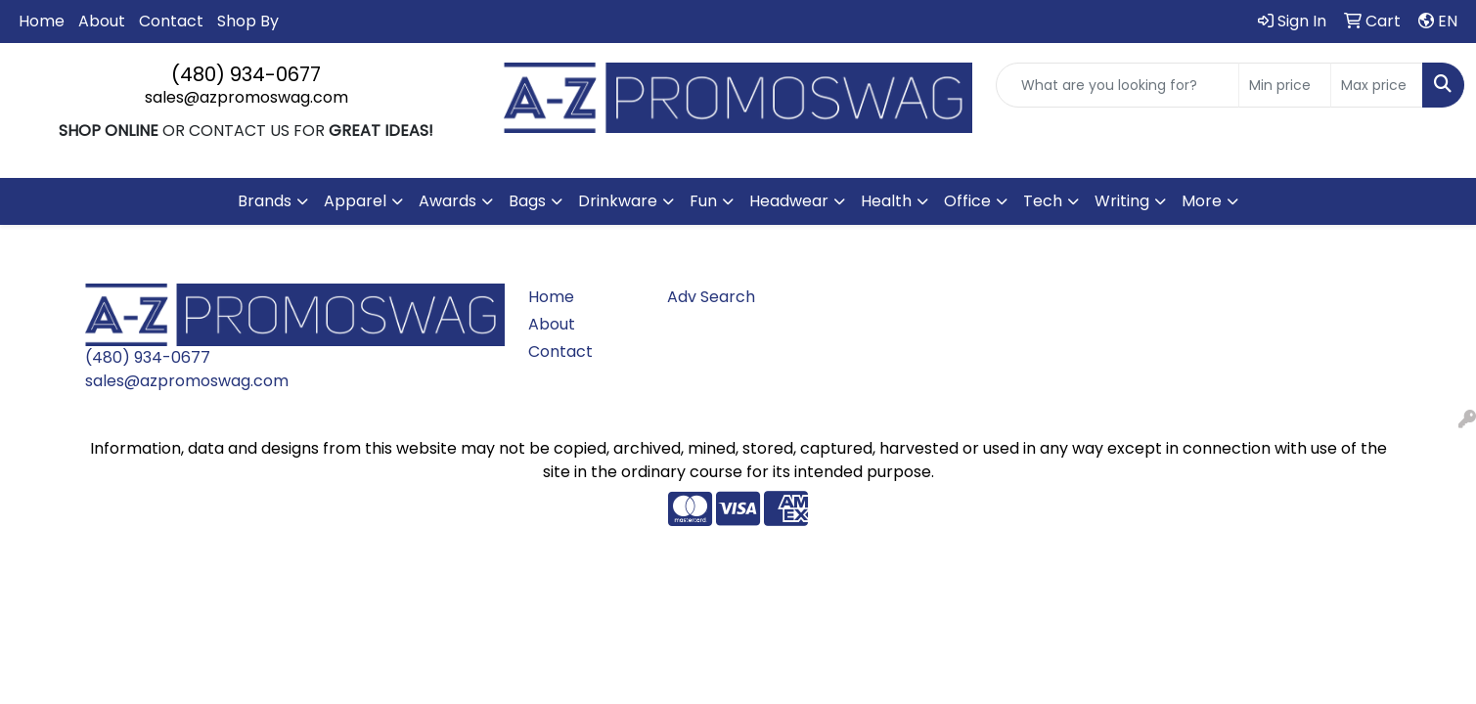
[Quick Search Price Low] (1284, 85)
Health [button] (886, 201)
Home (42, 21)
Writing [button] (1122, 201)
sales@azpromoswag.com (246, 97)
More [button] (1202, 201)
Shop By (248, 21)
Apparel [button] (355, 201)
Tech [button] (1042, 201)
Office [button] (967, 201)
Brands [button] (264, 201)
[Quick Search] (1117, 85)
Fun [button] (703, 201)
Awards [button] (447, 201)
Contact (171, 21)
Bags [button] (527, 201)
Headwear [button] (788, 201)
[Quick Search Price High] (1376, 85)
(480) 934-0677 (246, 74)
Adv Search (711, 297)
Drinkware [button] (617, 201)
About (101, 21)
